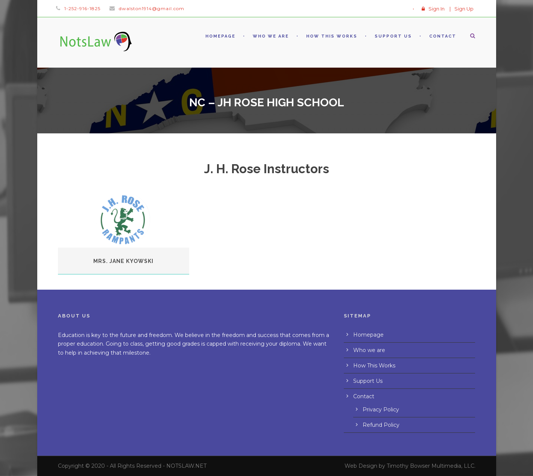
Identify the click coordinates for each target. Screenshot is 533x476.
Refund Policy (381, 425)
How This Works (331, 36)
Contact (442, 36)
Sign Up (464, 9)
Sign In (436, 9)
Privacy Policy (381, 409)
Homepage (220, 36)
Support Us (393, 36)
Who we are (271, 36)
